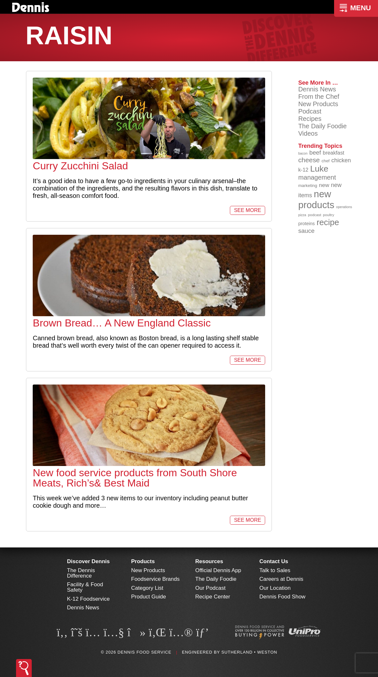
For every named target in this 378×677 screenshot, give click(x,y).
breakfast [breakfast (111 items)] (333, 153)
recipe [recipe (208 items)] (327, 222)
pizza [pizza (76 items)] (302, 215)
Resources (209, 561)
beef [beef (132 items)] (315, 152)
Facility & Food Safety (85, 587)
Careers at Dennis (281, 579)
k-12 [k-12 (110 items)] (303, 170)
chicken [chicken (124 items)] (341, 160)
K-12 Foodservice (88, 599)
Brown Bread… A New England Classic (122, 323)
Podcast (309, 111)
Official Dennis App (218, 570)
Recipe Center (212, 597)
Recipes (309, 118)
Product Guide (148, 597)
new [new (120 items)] (324, 185)
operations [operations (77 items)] (344, 207)
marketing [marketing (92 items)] (307, 185)
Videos (308, 133)
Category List (147, 588)
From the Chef (318, 96)
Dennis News (317, 89)
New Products (318, 103)
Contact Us (273, 561)
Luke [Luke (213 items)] (319, 168)
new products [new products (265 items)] (316, 199)
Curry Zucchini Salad (80, 166)
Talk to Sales (274, 570)
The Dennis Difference (81, 573)
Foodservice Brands (155, 579)
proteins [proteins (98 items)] (306, 223)
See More (247, 210)
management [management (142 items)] (317, 177)
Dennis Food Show (282, 597)
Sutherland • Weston (249, 652)
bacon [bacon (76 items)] (302, 153)
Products (143, 561)
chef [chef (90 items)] (326, 160)
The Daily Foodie (322, 126)
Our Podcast (210, 588)
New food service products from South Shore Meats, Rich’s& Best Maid (135, 478)
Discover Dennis (88, 561)
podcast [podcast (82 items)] (314, 215)
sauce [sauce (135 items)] (306, 230)
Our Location (274, 588)
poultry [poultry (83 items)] (328, 215)
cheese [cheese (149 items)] (309, 160)
